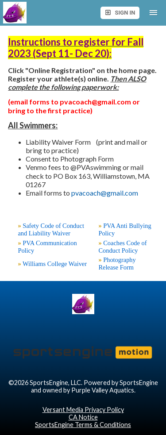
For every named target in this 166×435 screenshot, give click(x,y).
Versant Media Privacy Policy (83, 409)
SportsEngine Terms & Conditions (83, 424)
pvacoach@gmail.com (104, 193)
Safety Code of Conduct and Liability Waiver (51, 229)
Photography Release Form (116, 263)
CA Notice (83, 417)
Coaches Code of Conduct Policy (122, 246)
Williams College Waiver (55, 263)
